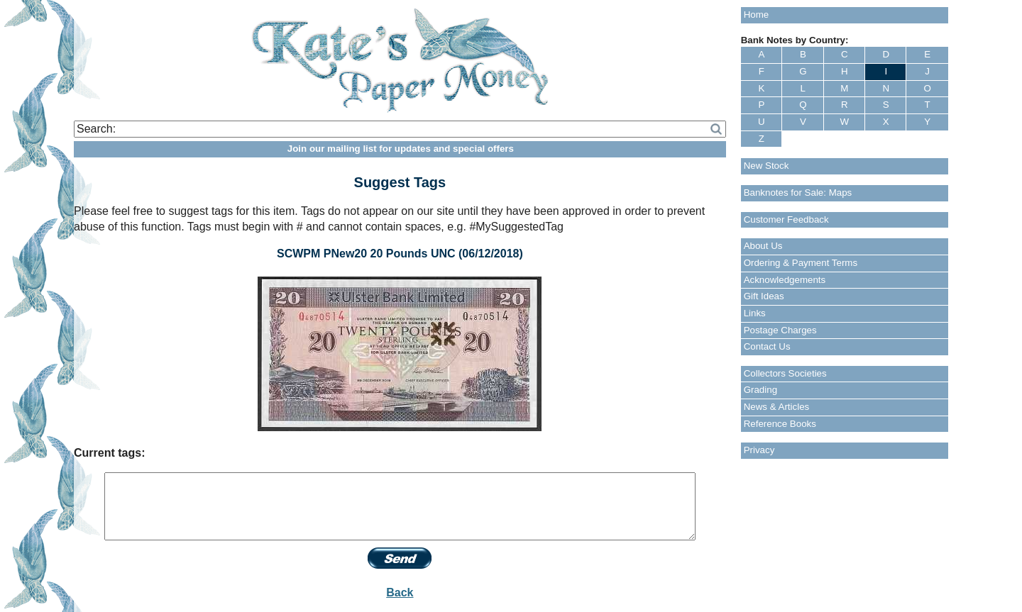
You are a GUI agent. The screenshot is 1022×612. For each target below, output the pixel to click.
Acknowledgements (785, 279)
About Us (763, 245)
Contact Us (767, 346)
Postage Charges (780, 330)
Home (756, 14)
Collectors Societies (785, 373)
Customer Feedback (786, 219)
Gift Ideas (764, 296)
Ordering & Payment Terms (801, 262)
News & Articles (777, 406)
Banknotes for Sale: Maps (798, 192)
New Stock (766, 165)
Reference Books (780, 423)
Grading (760, 389)
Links (755, 313)
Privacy (759, 450)
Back (399, 592)
